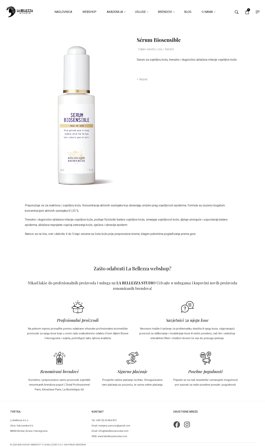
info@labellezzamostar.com (113, 431)
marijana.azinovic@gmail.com (114, 425)
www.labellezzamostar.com (112, 436)
